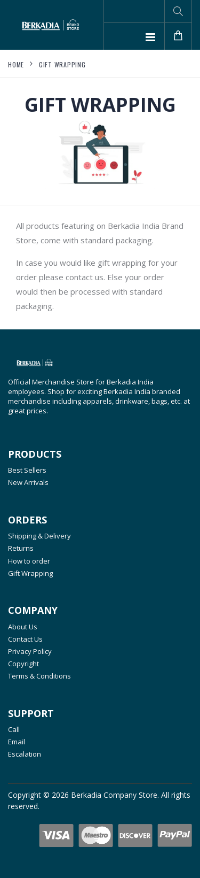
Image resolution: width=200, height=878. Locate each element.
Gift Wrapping (62, 64)
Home (16, 64)
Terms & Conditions (39, 676)
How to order (29, 561)
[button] (178, 11)
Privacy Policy (30, 651)
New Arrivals (28, 482)
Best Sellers (27, 470)
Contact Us (25, 639)
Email (16, 741)
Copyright (23, 663)
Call (14, 729)
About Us (22, 626)
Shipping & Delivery (39, 536)
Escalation (24, 754)
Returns (21, 548)
